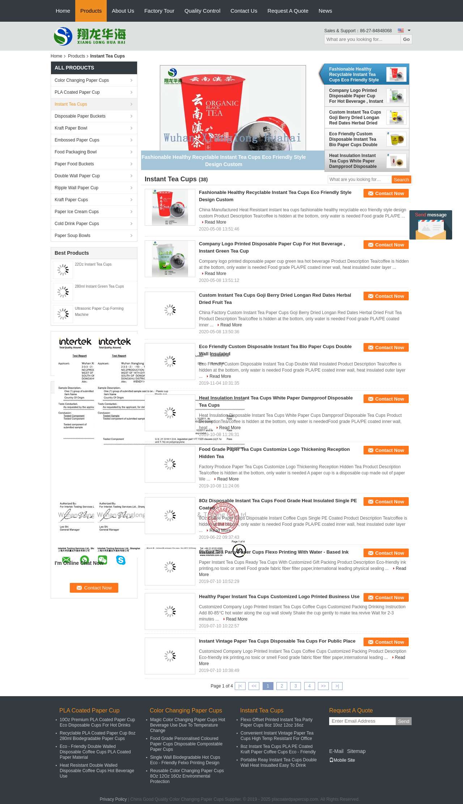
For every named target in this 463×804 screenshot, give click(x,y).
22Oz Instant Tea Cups (93, 264)
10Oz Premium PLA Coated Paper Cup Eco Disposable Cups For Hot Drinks (97, 722)
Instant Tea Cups (71, 104)
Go (406, 39)
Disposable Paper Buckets (80, 116)
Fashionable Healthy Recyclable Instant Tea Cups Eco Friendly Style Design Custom (354, 74)
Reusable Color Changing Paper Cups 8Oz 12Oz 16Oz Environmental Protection (187, 776)
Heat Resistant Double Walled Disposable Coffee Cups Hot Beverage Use (97, 771)
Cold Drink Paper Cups (77, 223)
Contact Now (389, 193)
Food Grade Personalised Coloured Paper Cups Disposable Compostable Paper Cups (186, 744)
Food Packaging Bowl (76, 152)
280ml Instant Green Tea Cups (99, 286)
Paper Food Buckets (74, 163)
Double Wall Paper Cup (77, 175)
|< (240, 686)
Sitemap (356, 751)
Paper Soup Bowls (72, 235)
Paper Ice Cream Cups (77, 211)
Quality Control (202, 11)
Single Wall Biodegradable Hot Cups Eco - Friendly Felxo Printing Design (185, 760)
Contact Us (243, 11)
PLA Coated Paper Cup (77, 92)
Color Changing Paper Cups (82, 80)
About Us (123, 11)
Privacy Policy (113, 799)
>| (337, 686)
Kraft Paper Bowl (71, 128)
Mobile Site (342, 760)
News (325, 11)
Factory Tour (159, 11)
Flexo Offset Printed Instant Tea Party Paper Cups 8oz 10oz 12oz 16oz (277, 722)
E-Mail (336, 751)
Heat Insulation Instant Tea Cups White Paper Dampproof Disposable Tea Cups (353, 161)
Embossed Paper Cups (77, 140)
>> (323, 686)
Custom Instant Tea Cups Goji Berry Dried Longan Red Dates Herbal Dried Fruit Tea (355, 118)
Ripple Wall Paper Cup (76, 187)
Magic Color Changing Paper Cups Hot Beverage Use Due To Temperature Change (187, 725)
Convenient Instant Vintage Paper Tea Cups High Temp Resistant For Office (277, 736)
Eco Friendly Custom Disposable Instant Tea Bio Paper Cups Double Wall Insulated (353, 139)
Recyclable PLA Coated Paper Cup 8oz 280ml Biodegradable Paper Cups (97, 736)
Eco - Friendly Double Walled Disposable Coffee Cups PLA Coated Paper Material (95, 752)
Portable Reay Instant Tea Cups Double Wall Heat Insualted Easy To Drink (279, 762)
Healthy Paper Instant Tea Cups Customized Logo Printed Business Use (279, 596)
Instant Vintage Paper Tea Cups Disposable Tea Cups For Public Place (277, 641)
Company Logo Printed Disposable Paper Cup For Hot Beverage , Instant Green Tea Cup (356, 96)
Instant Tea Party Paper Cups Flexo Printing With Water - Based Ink (274, 552)
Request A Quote (287, 11)
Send (403, 721)
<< (253, 686)
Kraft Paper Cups (71, 199)
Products (91, 11)
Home (63, 11)
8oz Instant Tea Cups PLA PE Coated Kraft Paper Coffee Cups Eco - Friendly (278, 749)
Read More (215, 222)
